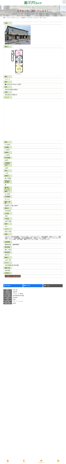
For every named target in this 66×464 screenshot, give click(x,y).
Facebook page (33, 401)
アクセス (24, 461)
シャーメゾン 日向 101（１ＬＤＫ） (22, 371)
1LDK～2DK (15, 289)
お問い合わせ (41, 461)
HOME (8, 461)
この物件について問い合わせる (13, 276)
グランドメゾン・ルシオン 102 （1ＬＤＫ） (24, 381)
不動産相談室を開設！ (18, 447)
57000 (14, 299)
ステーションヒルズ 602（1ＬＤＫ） (22, 342)
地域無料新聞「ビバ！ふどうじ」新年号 (22, 437)
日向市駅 (15, 291)
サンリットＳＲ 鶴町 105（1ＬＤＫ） (22, 332)
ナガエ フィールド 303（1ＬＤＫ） (22, 362)
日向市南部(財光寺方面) (18, 295)
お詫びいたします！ (8, 422)
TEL (58, 461)
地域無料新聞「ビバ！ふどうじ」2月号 (22, 427)
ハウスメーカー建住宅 (18, 293)
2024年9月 (15, 297)
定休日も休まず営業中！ (18, 412)
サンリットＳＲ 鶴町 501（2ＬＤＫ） (22, 352)
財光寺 (14, 303)
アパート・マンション (18, 301)
